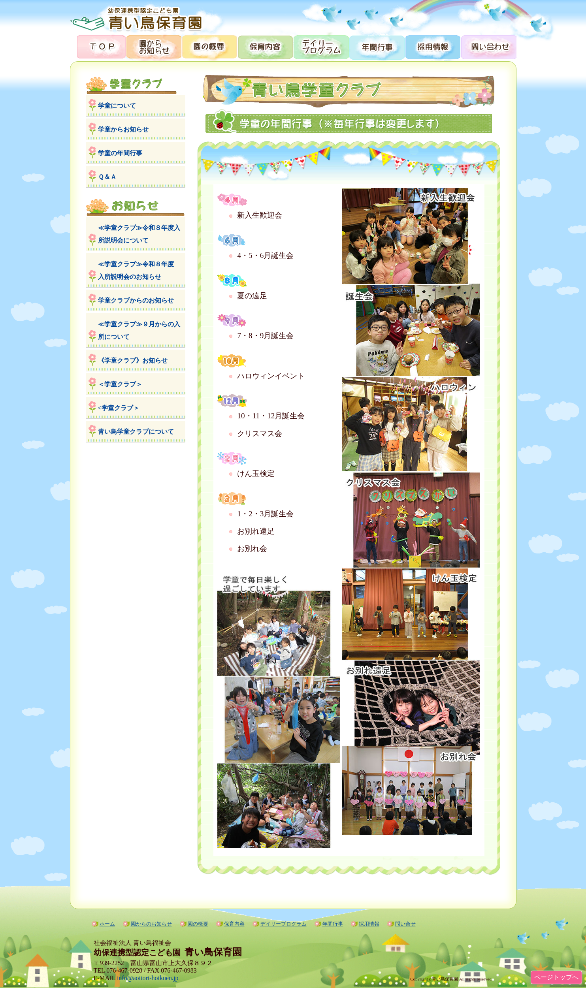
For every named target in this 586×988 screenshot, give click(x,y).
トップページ (98, 46)
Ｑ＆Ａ (107, 176)
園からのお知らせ (153, 46)
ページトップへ (556, 977)
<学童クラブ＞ (118, 408)
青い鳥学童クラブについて (136, 431)
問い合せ (405, 924)
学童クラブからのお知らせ (136, 300)
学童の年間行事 (120, 153)
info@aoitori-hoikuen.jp (148, 978)
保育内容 (265, 46)
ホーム (107, 924)
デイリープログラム (321, 46)
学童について (117, 105)
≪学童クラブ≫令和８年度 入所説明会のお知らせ (139, 270)
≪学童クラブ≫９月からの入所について (139, 330)
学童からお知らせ (123, 129)
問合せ (488, 46)
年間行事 (376, 46)
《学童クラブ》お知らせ (133, 360)
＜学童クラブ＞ (120, 384)
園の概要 (209, 46)
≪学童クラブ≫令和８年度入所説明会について (139, 234)
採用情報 (432, 46)
